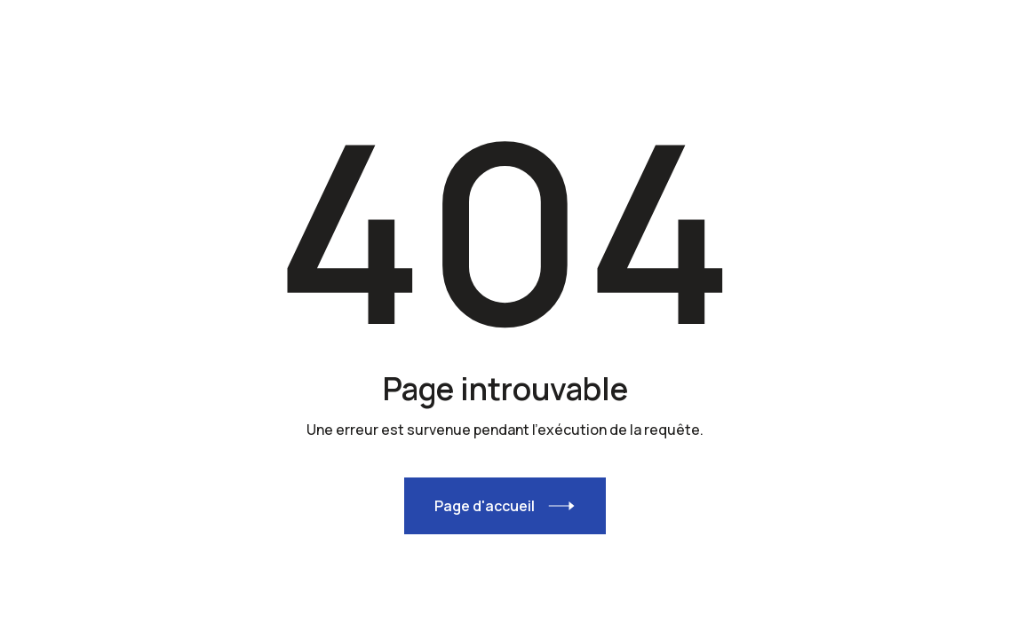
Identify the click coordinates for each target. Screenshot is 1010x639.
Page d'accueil (484, 506)
